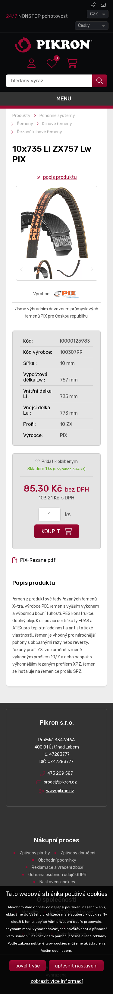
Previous (21, 269)
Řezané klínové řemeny (39, 132)
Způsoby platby (35, 853)
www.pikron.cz (60, 790)
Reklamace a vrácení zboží (57, 867)
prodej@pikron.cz (103, 4)
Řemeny (25, 123)
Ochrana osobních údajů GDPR (57, 874)
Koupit (50, 531)
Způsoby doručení (78, 853)
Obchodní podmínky (57, 860)
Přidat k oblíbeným (60, 461)
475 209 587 (93, 4)
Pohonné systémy (57, 115)
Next (91, 269)
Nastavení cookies (57, 882)
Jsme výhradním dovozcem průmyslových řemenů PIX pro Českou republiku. (56, 312)
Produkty (21, 115)
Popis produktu (60, 177)
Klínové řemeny (57, 123)
